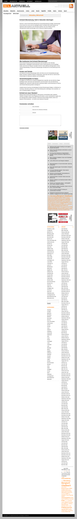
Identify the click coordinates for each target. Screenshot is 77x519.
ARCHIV (63, 229)
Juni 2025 (63, 247)
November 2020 (64, 316)
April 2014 (63, 429)
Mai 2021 (63, 310)
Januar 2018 (64, 354)
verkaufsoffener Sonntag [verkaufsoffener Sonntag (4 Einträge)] (57, 212)
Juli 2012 (63, 463)
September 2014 (65, 420)
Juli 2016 (63, 384)
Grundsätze (13, 1)
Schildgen (49, 290)
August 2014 (64, 422)
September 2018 (65, 341)
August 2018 (64, 343)
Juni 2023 (63, 285)
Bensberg (49, 236)
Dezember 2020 (64, 315)
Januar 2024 (64, 275)
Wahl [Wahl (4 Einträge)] (68, 212)
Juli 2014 (63, 424)
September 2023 (65, 282)
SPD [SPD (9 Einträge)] (63, 210)
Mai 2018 (63, 348)
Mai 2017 (63, 368)
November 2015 (64, 397)
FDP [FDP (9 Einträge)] (61, 203)
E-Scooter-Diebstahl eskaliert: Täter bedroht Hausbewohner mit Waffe (59, 173)
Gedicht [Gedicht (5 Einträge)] (58, 204)
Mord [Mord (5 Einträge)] (61, 207)
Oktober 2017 (64, 359)
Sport (65, 11)
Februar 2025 (64, 254)
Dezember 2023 (64, 277)
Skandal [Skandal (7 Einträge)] (60, 210)
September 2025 (65, 242)
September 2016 (65, 381)
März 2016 (63, 391)
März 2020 (63, 330)
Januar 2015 (64, 414)
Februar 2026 (64, 234)
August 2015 (64, 402)
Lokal (32, 11)
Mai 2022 (63, 300)
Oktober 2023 (64, 280)
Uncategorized (7, 13)
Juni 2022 (63, 298)
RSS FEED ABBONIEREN (63, 5)
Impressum (38, 1)
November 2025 (64, 239)
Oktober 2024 (64, 260)
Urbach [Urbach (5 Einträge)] (49, 212)
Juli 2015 (63, 404)
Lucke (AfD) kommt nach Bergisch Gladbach (59, 163)
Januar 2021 (64, 313)
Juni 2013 (63, 445)
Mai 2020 (63, 326)
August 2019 (64, 331)
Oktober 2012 (64, 458)
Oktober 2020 (64, 318)
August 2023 (64, 283)
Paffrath (49, 278)
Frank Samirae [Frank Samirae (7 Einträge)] (52, 204)
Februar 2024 (64, 274)
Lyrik (48, 267)
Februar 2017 (64, 372)
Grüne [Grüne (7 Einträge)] (70, 204)
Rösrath (49, 285)
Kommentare (55, 145)
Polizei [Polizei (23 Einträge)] (50, 210)
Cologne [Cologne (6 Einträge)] (68, 200)
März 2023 (63, 290)
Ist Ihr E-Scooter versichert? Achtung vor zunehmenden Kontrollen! (58, 192)
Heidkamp (49, 252)
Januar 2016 (64, 394)
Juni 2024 (63, 267)
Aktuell (61, 145)
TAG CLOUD (66, 145)
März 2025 (63, 252)
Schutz (60, 11)
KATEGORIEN (50, 229)
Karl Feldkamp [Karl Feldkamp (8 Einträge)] (52, 206)
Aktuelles (5, 11)
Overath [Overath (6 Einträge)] (54, 209)
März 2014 (63, 430)
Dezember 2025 (64, 237)
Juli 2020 (63, 323)
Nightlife (43, 11)
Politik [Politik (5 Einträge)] (71, 209)
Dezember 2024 (64, 257)
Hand (48, 249)
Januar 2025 (64, 255)
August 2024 (64, 264)
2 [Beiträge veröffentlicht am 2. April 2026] (65, 473)
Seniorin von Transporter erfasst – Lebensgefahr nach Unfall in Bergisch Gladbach (60, 186)
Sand (48, 287)
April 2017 (63, 369)
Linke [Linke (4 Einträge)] (65, 206)
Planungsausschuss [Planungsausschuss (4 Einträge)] (64, 209)
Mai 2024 (63, 269)
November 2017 (64, 358)
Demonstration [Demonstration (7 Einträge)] (61, 201)
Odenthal (49, 275)
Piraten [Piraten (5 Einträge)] (58, 209)
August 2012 (64, 462)
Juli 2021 (63, 308)
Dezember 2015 (64, 396)
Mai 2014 (63, 427)
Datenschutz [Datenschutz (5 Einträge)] (51, 201)
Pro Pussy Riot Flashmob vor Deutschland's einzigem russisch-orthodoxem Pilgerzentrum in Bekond (60, 156)
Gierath (48, 245)
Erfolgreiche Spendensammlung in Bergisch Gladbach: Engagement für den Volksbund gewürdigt (61, 195)
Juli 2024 (63, 265)
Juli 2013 (63, 443)
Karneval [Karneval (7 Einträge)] (58, 206)
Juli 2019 (63, 333)
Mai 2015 (63, 407)
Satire (54, 11)
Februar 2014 (64, 432)
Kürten (48, 260)
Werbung (22, 1)
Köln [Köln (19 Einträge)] (62, 206)
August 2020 (64, 321)
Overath (49, 277)
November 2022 (64, 293)
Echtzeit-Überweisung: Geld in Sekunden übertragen (36, 20)
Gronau (48, 247)
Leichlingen (49, 262)
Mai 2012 (63, 466)
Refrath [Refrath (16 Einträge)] (55, 210)
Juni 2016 (63, 386)
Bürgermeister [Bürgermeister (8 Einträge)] (58, 200)
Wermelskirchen (50, 298)
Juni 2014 (63, 425)
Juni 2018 (63, 346)
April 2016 (63, 389)
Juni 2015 (63, 405)
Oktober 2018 (64, 340)
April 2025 (63, 250)
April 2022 (63, 302)
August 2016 (64, 382)
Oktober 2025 (64, 241)
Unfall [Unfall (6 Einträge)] (70, 210)
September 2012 (65, 460)
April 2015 (63, 409)
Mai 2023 (63, 287)
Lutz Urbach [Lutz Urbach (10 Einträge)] (51, 207)
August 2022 (64, 297)
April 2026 (63, 231)
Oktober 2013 (64, 438)
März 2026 (63, 232)
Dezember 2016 (64, 376)
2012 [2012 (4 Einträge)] (49, 198)
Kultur (27, 11)
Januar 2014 (64, 434)
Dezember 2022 (64, 292)
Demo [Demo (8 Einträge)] (55, 201)
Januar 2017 (64, 374)
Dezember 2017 (64, 356)
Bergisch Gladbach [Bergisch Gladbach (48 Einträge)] (64, 198)
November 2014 (64, 417)
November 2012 (64, 457)
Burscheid (49, 239)
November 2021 (64, 305)
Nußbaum (49, 274)
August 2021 (64, 307)
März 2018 (63, 351)
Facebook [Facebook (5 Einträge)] (57, 203)
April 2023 (63, 288)
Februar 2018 (64, 353)
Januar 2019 (64, 338)
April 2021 (63, 311)
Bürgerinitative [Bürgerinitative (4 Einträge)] (51, 200)
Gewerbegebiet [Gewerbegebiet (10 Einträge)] (64, 204)
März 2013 (63, 450)
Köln (48, 257)
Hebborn (49, 250)
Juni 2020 (63, 325)
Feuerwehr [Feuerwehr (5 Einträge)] (67, 203)
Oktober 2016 (64, 379)
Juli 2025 (63, 245)
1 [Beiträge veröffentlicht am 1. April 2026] (64, 473)
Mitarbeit (30, 1)
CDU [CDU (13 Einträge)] (63, 200)
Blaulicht (12, 11)
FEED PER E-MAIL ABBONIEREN (62, 6)
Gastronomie (20, 11)
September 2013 (65, 440)
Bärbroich (49, 234)
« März (62, 479)
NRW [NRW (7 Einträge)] (64, 207)
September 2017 (65, 361)
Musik (37, 11)
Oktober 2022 (64, 295)
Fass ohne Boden (51, 242)
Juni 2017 (63, 366)
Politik (49, 11)
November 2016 (64, 377)
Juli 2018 (63, 344)
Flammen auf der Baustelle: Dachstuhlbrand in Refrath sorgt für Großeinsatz (60, 176)
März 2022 (63, 303)
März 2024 (63, 272)
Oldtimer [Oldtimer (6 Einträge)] (50, 209)
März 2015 (63, 410)
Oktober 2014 (64, 419)
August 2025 (64, 244)
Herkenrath (49, 254)
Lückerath (49, 265)
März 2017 (63, 371)
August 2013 (64, 442)
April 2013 (63, 448)
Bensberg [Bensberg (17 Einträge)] (53, 198)
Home (5, 1)
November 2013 (64, 437)
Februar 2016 (64, 392)
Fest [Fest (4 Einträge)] (64, 203)
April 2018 (63, 349)
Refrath (48, 282)
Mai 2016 (63, 387)
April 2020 (63, 328)
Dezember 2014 (64, 415)
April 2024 (63, 270)
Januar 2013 (64, 453)
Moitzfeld (49, 269)
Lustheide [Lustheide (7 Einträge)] (69, 206)
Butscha (49, 241)
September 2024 (65, 262)
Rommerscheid (50, 283)
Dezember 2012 (64, 455)
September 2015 (65, 401)
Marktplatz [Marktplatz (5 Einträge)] (57, 207)
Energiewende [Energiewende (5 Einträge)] (51, 203)
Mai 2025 (63, 249)
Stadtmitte (49, 295)
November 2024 (64, 259)
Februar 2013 (64, 452)
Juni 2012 (63, 465)
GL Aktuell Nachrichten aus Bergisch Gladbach (19, 517)
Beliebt (49, 145)
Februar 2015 (64, 412)
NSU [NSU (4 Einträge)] (67, 207)
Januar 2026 (64, 236)
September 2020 (65, 320)
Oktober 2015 (64, 399)
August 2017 (64, 363)
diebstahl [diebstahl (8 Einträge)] (67, 201)
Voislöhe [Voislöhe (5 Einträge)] (65, 212)
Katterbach (49, 255)
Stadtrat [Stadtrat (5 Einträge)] (67, 210)
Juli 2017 (63, 364)
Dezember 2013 (64, 435)
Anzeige (49, 232)
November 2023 (64, 278)
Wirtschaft (16, 13)
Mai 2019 (63, 335)
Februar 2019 (64, 336)
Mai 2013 (63, 447)
